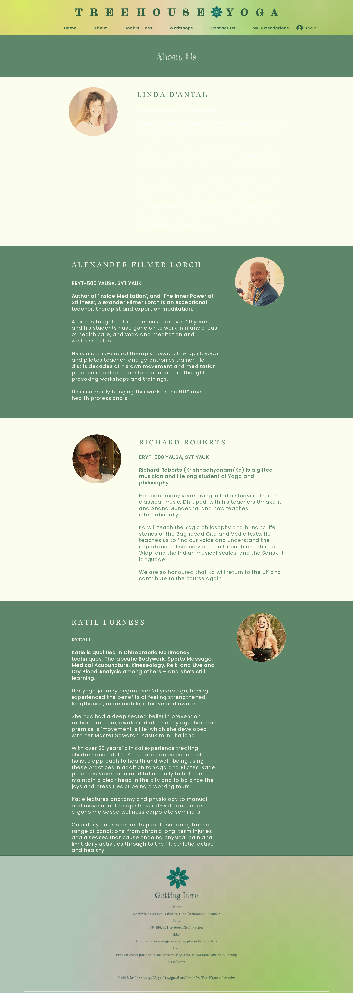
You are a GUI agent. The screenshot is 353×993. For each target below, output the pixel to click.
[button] (138, 28)
